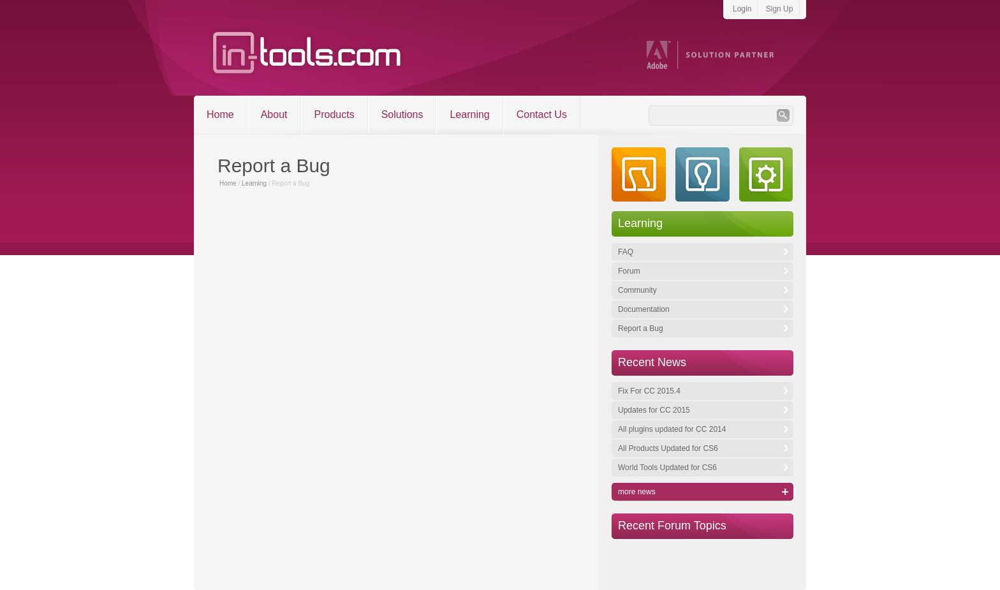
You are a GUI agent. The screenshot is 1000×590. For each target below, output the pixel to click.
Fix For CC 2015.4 (649, 391)
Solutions (402, 114)
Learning (469, 114)
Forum (629, 271)
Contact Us (542, 114)
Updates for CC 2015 (654, 410)
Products (334, 114)
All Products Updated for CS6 (668, 448)
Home (220, 114)
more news (637, 491)
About (274, 114)
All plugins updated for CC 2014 (672, 429)
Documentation (644, 309)
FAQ (625, 251)
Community (637, 290)
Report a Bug (640, 328)
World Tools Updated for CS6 (667, 467)
